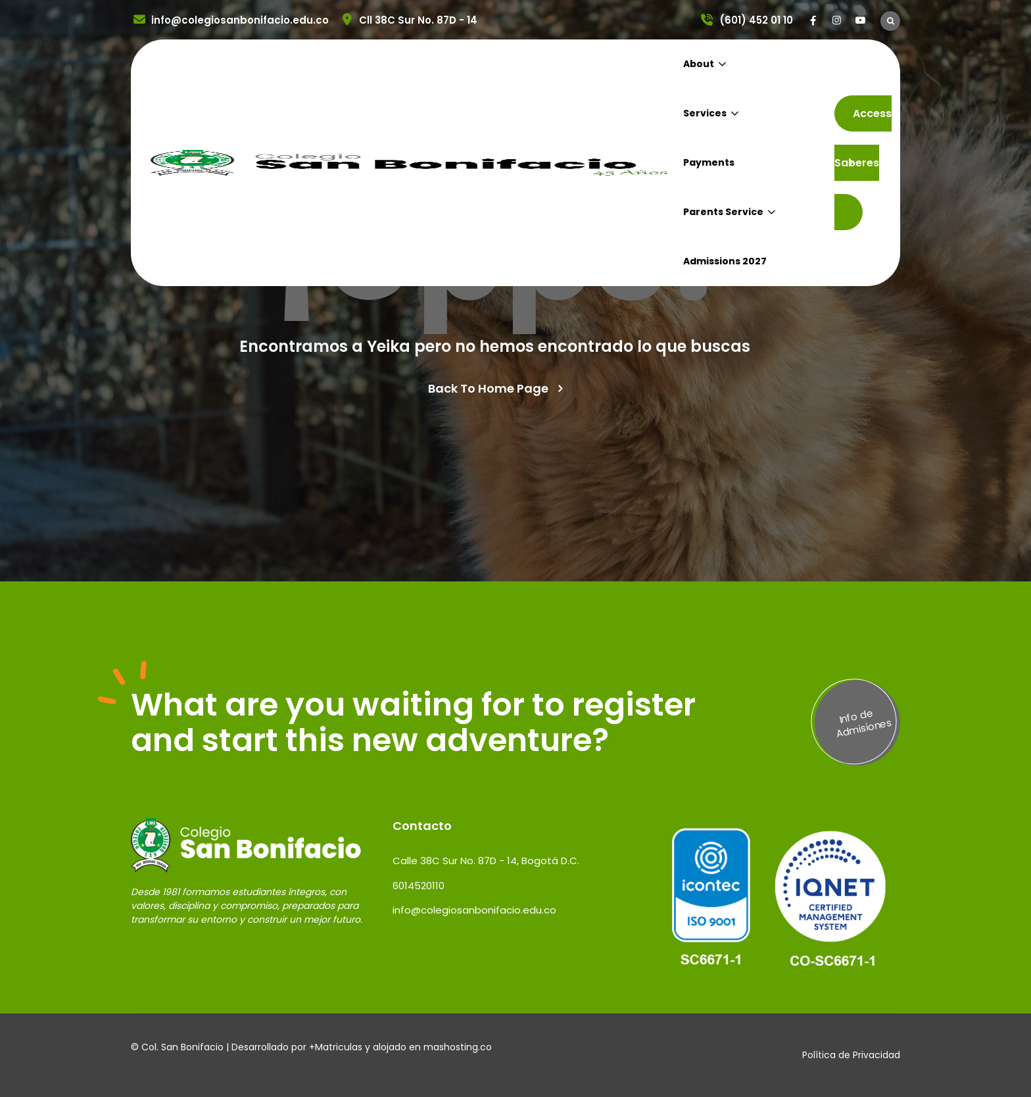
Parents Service (723, 211)
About (698, 63)
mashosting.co (457, 1047)
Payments (708, 162)
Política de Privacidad (851, 1054)
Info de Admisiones (864, 723)
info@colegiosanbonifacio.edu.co (230, 20)
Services (705, 113)
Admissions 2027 (725, 261)
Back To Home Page (488, 389)
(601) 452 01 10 (746, 20)
